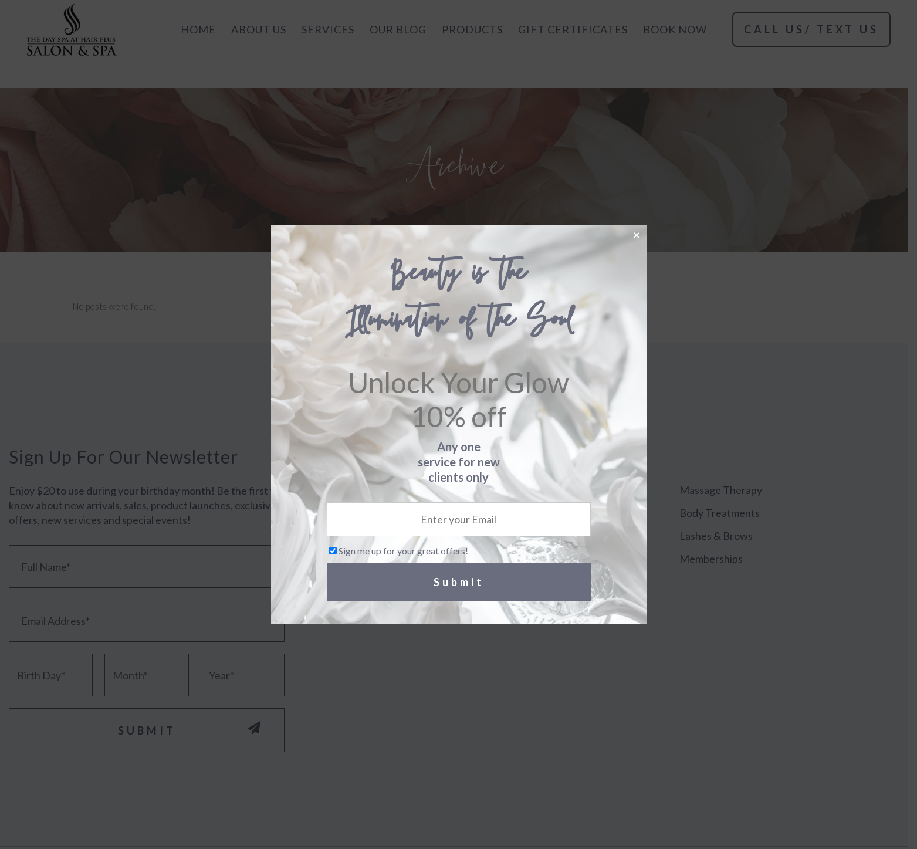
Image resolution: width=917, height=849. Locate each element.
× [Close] (636, 234)
